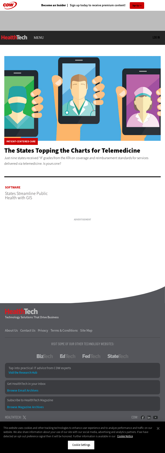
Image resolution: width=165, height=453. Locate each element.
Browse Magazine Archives (25, 407)
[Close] (158, 428)
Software (12, 187)
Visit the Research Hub (23, 372)
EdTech (67, 356)
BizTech (45, 356)
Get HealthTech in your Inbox (26, 384)
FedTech (91, 356)
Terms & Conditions (64, 330)
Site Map (86, 330)
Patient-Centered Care (21, 141)
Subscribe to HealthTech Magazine (30, 400)
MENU (39, 37)
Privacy (43, 330)
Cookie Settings (81, 445)
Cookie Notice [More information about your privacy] (125, 436)
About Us (11, 330)
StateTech (117, 356)
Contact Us (27, 330)
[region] (82, 437)
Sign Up (135, 5)
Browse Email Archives (22, 390)
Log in (156, 37)
